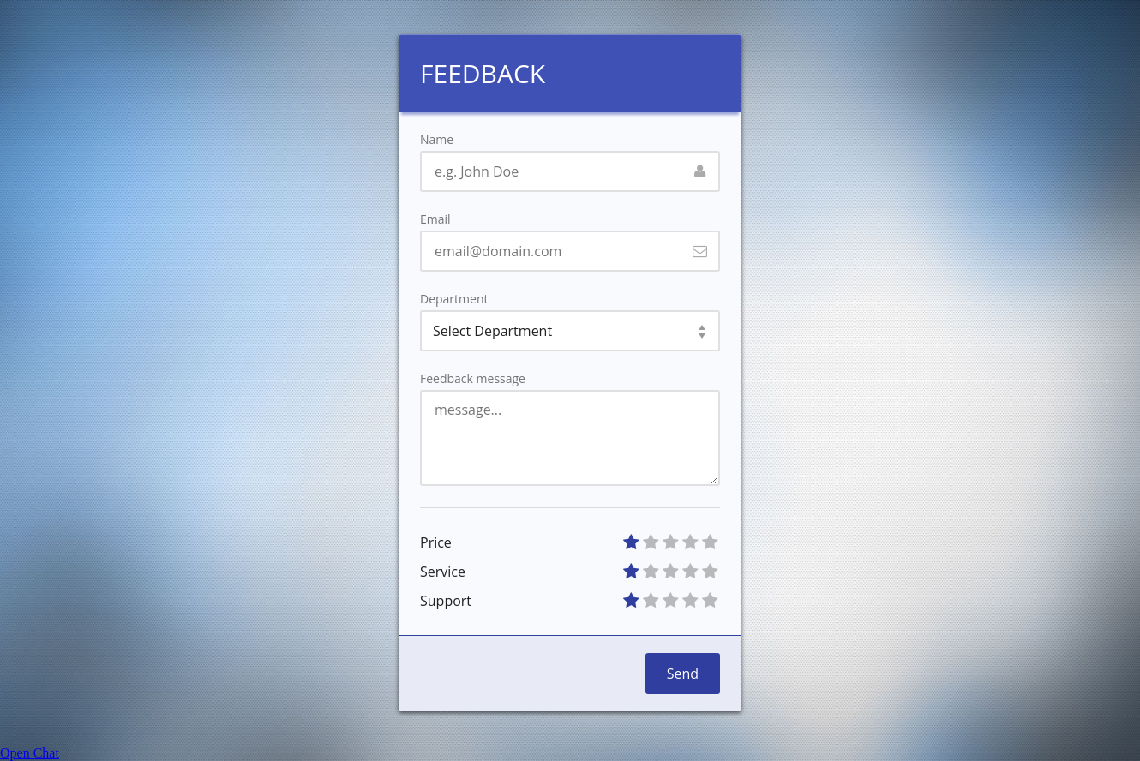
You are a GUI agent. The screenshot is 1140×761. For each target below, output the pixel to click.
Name (436, 140)
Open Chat (29, 753)
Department (454, 299)
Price (436, 542)
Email (435, 219)
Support (445, 600)
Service (442, 571)
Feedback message (472, 379)
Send (683, 673)
